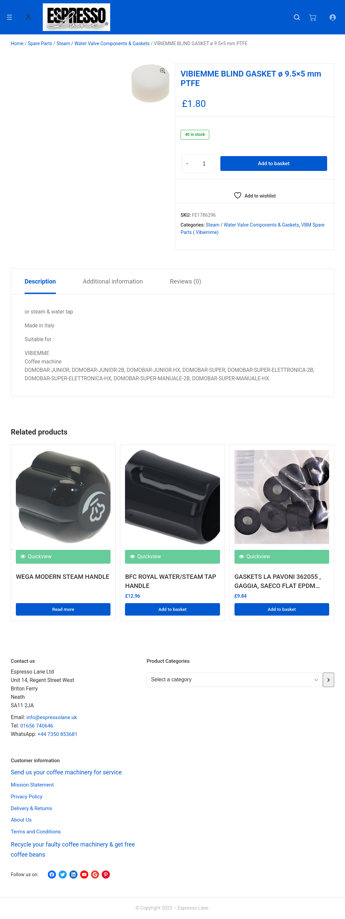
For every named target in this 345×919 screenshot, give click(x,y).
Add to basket (273, 163)
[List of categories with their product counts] (235, 680)
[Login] (28, 17)
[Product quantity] (204, 163)
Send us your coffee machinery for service (70, 772)
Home (17, 43)
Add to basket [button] (172, 608)
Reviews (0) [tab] (185, 281)
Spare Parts (40, 43)
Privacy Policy (27, 797)
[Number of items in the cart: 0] (312, 17)
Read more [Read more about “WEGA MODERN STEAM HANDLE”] (63, 608)
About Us (21, 820)
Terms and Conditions (36, 832)
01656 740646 (37, 726)
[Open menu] (9, 17)
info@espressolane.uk (52, 718)
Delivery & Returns (32, 808)
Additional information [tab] (113, 281)
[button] (162, 71)
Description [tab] (40, 281)
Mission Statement (33, 785)
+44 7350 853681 (58, 735)
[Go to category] (328, 680)
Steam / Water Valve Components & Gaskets (103, 43)
